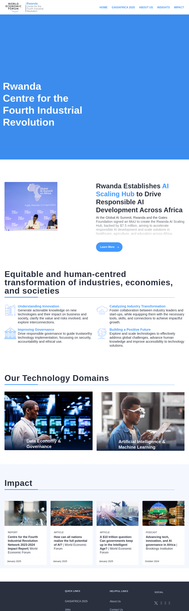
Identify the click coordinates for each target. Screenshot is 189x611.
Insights (163, 7)
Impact (179, 7)
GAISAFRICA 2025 (123, 7)
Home (104, 7)
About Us (146, 7)
